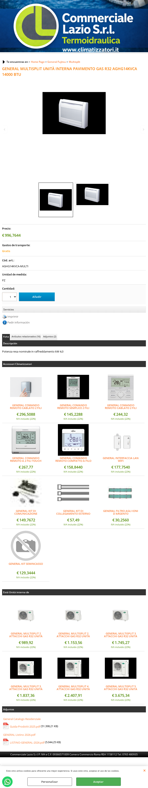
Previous (5, 129)
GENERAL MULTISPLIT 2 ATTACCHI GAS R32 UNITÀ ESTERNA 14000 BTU (26, 635)
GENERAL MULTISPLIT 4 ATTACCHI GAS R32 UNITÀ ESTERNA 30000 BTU (73, 688)
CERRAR (144, 770)
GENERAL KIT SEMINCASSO (26, 564)
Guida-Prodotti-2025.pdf (25, 726)
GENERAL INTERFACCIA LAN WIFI (121, 459)
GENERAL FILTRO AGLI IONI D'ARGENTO (120, 512)
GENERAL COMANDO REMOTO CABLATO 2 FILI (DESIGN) (26, 406)
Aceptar (98, 782)
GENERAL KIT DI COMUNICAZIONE (25, 512)
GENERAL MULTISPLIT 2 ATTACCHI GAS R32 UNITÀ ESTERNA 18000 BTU (73, 635)
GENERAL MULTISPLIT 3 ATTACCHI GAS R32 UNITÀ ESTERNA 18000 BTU (120, 635)
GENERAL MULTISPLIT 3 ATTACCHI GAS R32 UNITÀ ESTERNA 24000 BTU (26, 688)
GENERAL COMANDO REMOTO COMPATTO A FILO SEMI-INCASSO (73, 459)
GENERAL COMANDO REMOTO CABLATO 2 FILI (121, 406)
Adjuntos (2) (49, 336)
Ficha (6, 336)
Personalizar (49, 782)
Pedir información (18, 322)
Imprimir (12, 316)
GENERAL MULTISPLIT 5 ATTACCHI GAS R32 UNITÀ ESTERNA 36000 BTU (120, 688)
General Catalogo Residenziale (22, 719)
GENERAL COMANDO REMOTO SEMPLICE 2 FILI (73, 406)
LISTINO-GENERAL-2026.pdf (27, 742)
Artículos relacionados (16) (26, 336)
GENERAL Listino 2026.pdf (19, 735)
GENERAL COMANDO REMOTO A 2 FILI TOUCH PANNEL (25, 459)
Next (143, 129)
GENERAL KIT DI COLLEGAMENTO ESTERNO (73, 512)
